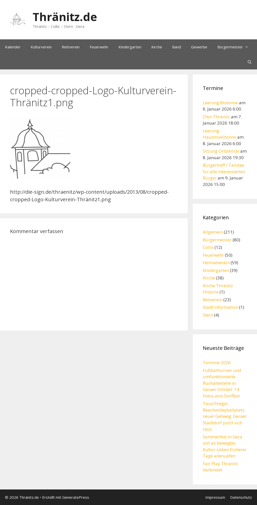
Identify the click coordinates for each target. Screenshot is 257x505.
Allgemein (213, 232)
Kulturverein (41, 46)
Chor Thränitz (216, 117)
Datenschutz (241, 497)
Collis (208, 247)
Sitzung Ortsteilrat (221, 151)
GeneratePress (75, 497)
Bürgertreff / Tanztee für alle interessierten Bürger (224, 171)
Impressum (215, 497)
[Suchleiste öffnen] (249, 61)
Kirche (156, 46)
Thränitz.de (65, 16)
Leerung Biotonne (220, 103)
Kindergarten (129, 46)
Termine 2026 (217, 362)
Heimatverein (216, 262)
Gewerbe (199, 46)
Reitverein (71, 46)
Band (176, 46)
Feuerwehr (99, 46)
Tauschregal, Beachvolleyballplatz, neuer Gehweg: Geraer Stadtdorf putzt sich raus (225, 416)
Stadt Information (220, 307)
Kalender (13, 46)
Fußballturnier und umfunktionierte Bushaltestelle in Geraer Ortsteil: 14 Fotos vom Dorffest (222, 383)
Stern (208, 315)
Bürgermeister (235, 46)
